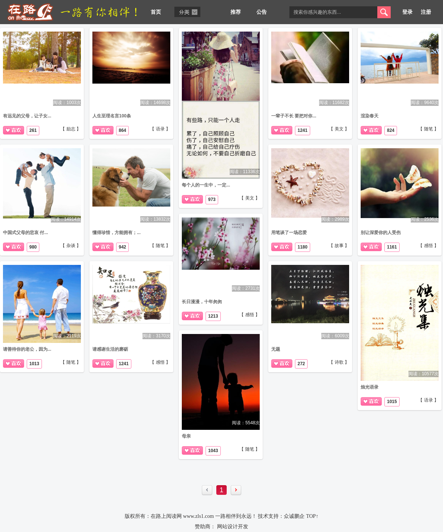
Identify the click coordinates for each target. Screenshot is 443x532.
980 (33, 247)
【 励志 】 (70, 129)
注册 (426, 12)
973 (212, 199)
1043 (213, 450)
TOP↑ (312, 516)
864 (122, 130)
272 (301, 363)
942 (122, 247)
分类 (187, 12)
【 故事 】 (339, 245)
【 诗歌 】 (339, 362)
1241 (303, 130)
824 (390, 130)
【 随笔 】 (428, 129)
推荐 (235, 12)
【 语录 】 (160, 129)
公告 (261, 12)
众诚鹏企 (294, 516)
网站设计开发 (232, 526)
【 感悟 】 (428, 245)
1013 (34, 363)
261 (33, 130)
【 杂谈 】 (70, 245)
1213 (213, 316)
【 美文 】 (249, 198)
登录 (407, 12)
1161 (392, 247)
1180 (303, 247)
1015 (392, 401)
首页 (156, 12)
